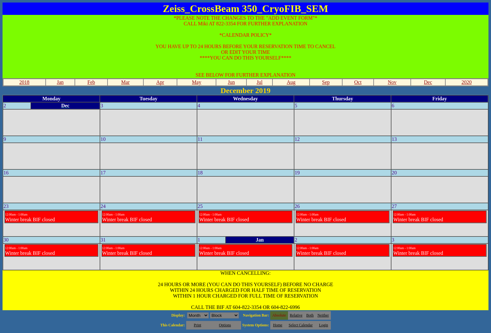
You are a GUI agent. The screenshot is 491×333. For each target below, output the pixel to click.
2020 (467, 82)
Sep (326, 82)
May (196, 82)
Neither (323, 315)
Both (310, 315)
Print (197, 325)
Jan (60, 82)
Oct (358, 82)
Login (323, 325)
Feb (91, 82)
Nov (392, 82)
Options (225, 325)
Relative (296, 315)
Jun (231, 82)
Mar (125, 82)
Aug (291, 82)
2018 (24, 82)
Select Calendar (301, 325)
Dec (428, 82)
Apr (160, 82)
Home (277, 325)
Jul (260, 82)
